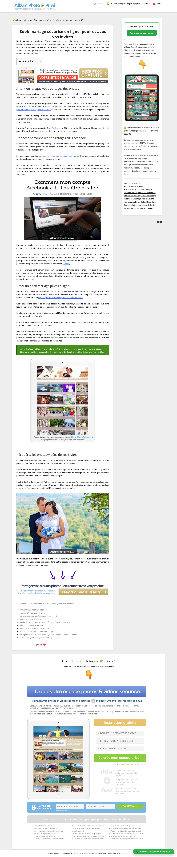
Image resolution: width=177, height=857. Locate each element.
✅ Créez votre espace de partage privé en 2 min (127, 3)
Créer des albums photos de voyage (139, 199)
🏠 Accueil (97, 3)
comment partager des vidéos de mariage (57, 156)
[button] (161, 222)
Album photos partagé (133, 186)
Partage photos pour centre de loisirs (139, 205)
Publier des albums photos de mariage (140, 195)
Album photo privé (23, 20)
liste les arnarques (51, 254)
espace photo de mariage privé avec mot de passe (60, 297)
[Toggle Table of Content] (38, 62)
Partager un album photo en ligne (138, 189)
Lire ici (66, 263)
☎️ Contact (158, 3)
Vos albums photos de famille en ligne (140, 202)
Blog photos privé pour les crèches (138, 208)
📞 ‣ (154, 851)
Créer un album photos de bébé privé (139, 192)
